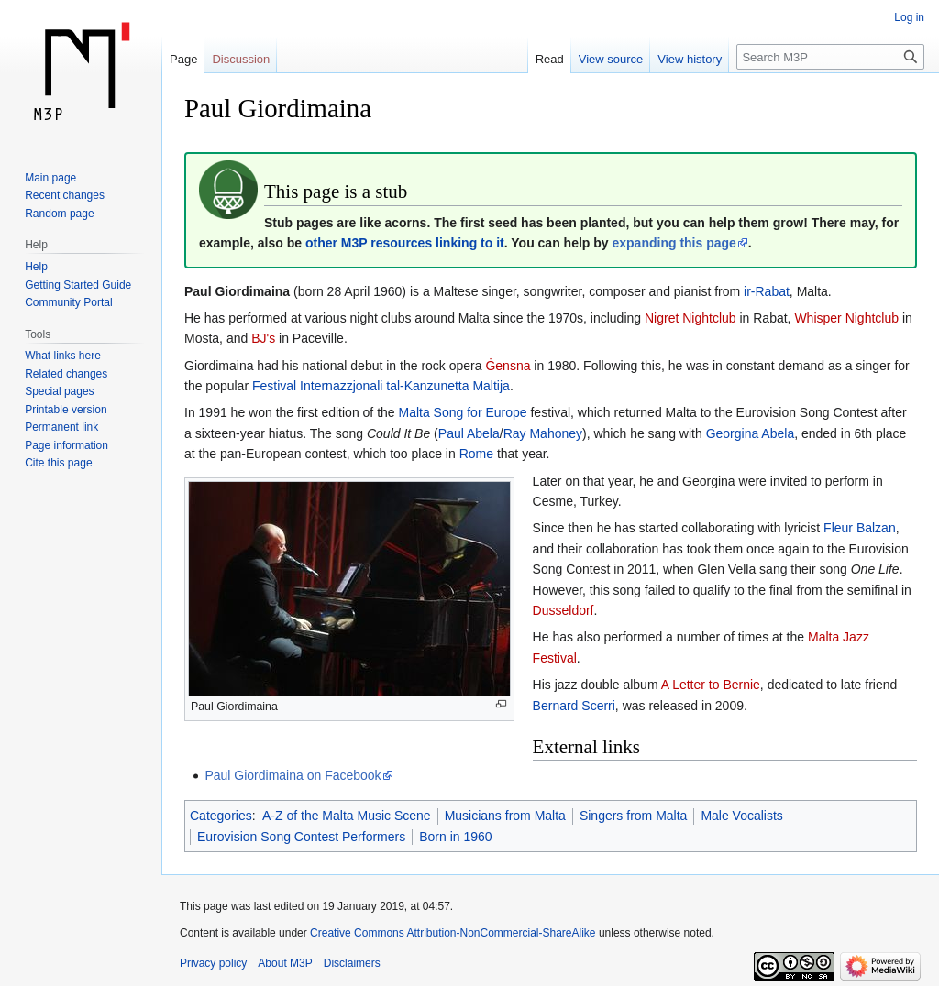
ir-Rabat (767, 291)
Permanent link (61, 427)
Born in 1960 (455, 836)
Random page (59, 213)
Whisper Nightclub (846, 318)
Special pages (59, 391)
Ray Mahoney (542, 433)
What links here (63, 355)
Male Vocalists (741, 815)
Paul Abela (469, 433)
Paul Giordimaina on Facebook (292, 775)
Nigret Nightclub (690, 318)
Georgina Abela (750, 433)
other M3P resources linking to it (404, 243)
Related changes (66, 373)
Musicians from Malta (505, 815)
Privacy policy (213, 963)
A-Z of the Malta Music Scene (346, 815)
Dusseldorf (563, 610)
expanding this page (673, 243)
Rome (476, 453)
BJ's (263, 338)
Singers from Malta (633, 815)
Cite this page (58, 462)
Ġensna (507, 365)
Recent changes (65, 195)
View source (611, 59)
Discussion (241, 59)
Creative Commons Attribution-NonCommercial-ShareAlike (452, 932)
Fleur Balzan (859, 527)
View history (689, 59)
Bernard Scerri (574, 705)
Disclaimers (352, 963)
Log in (909, 17)
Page (183, 59)
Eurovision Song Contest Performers (301, 836)
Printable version (65, 409)
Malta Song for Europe (463, 412)
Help (36, 266)
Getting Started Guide (78, 285)
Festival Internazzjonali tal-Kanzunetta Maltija (381, 385)
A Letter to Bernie (710, 684)
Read (550, 59)
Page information (66, 445)
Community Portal (68, 302)
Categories (221, 815)
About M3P (285, 963)
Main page (50, 177)
